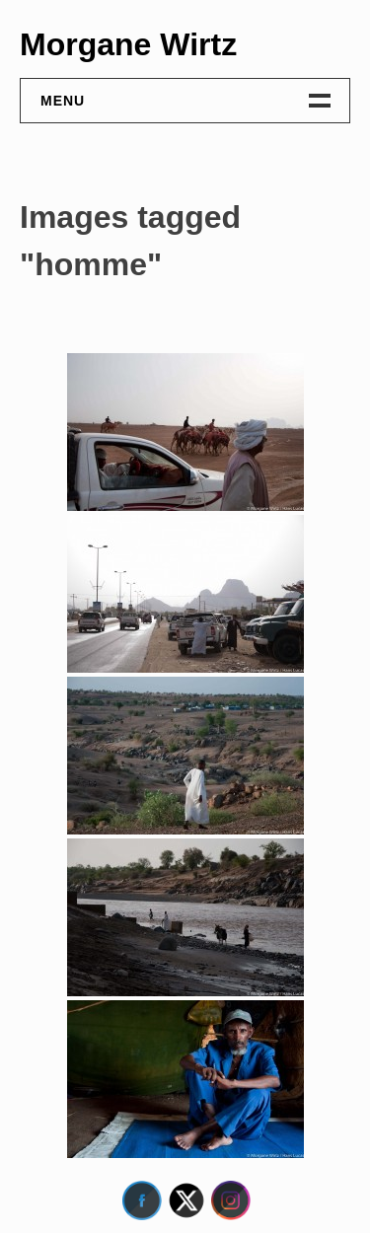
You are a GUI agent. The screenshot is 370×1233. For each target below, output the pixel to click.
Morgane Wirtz (128, 44)
